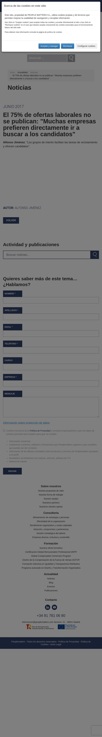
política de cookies (54, 32)
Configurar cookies (86, 46)
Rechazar (67, 46)
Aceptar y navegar (49, 46)
